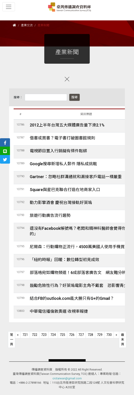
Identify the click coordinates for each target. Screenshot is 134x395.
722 (34, 335)
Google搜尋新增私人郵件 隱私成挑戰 (63, 163)
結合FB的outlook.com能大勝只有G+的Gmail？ (72, 298)
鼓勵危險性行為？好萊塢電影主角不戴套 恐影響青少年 (81, 285)
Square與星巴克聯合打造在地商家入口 (65, 189)
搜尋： (18, 97)
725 (62, 335)
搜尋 (74, 97)
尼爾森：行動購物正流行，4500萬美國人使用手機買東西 (81, 246)
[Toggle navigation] (8, 6)
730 (109, 335)
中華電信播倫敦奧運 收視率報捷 (59, 311)
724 (53, 335)
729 (99, 335)
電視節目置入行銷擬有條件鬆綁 (58, 150)
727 (81, 335)
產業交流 (27, 25)
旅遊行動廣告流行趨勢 (50, 215)
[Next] (116, 334)
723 (44, 335)
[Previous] (11, 339)
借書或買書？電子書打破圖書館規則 (62, 138)
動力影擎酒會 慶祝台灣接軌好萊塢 (61, 202)
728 (90, 335)
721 (25, 335)
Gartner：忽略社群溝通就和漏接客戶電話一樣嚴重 (76, 176)
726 (71, 335)
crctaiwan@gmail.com (67, 378)
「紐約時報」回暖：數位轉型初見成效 (64, 259)
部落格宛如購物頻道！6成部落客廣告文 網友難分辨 (78, 272)
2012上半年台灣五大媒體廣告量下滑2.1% (67, 125)
